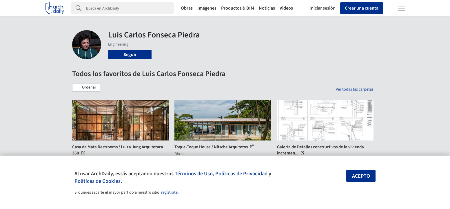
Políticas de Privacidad (241, 173)
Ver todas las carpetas (355, 89)
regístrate (169, 192)
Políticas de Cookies (97, 181)
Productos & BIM (237, 8)
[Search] (130, 8)
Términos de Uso (194, 173)
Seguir (129, 54)
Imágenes (206, 8)
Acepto (361, 176)
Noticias (267, 8)
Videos (286, 8)
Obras (187, 8)
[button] (86, 88)
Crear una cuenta (361, 8)
